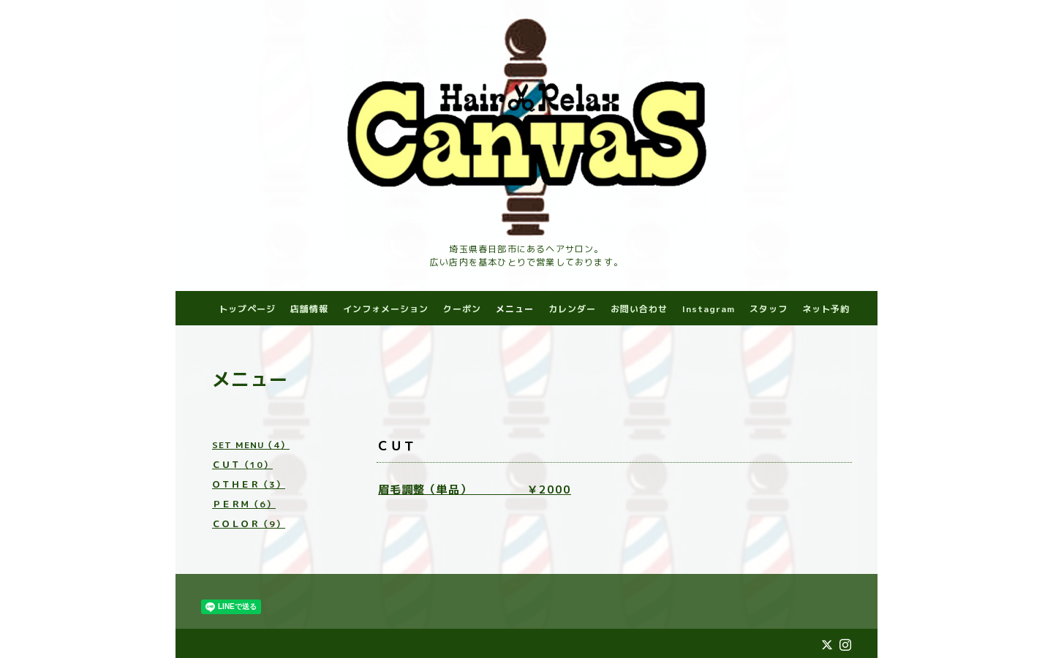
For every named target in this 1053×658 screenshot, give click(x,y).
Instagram (708, 309)
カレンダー (572, 309)
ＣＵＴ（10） (242, 464)
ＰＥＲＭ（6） (244, 504)
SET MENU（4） (251, 445)
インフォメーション (386, 309)
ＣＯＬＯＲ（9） (248, 524)
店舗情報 (309, 309)
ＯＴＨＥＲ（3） (248, 484)
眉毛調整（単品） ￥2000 (474, 489)
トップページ (247, 309)
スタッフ (769, 309)
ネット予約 (826, 309)
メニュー (515, 309)
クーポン (462, 309)
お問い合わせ (639, 309)
